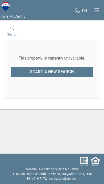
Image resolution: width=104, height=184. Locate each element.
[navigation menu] (97, 10)
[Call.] (78, 10)
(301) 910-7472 (36, 178)
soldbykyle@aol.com (64, 178)
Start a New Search (52, 71)
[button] (12, 32)
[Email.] (84, 10)
